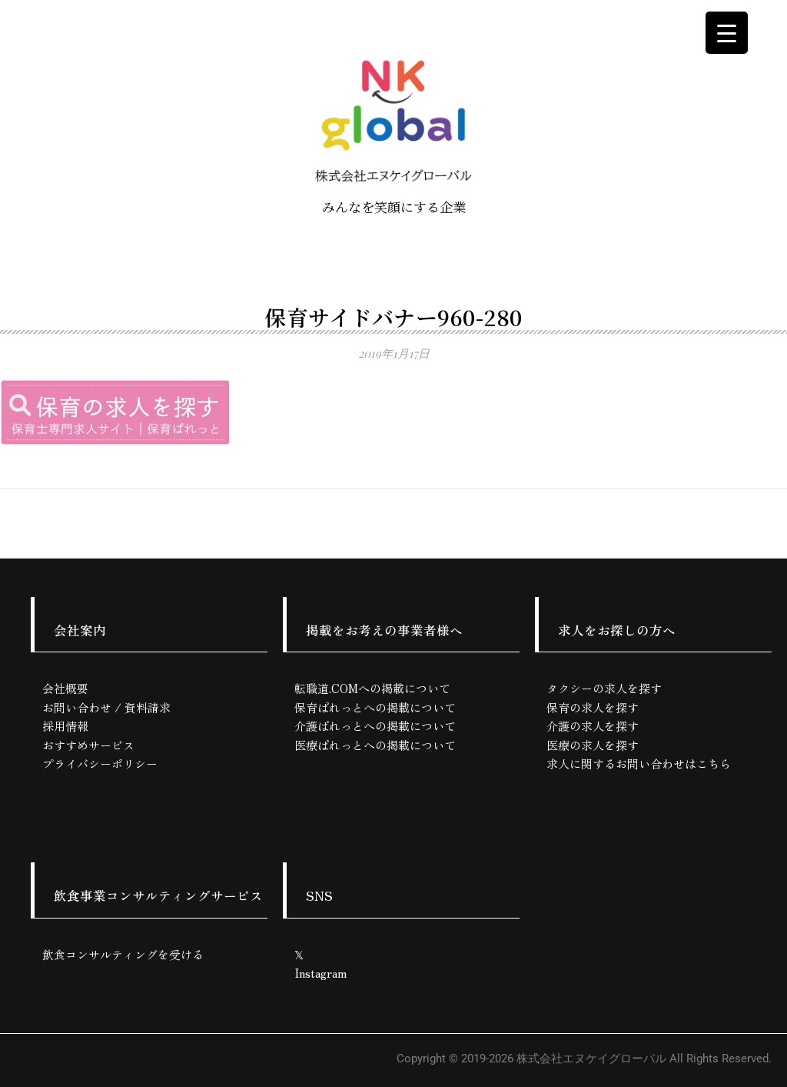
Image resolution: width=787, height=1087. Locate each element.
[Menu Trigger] (727, 33)
